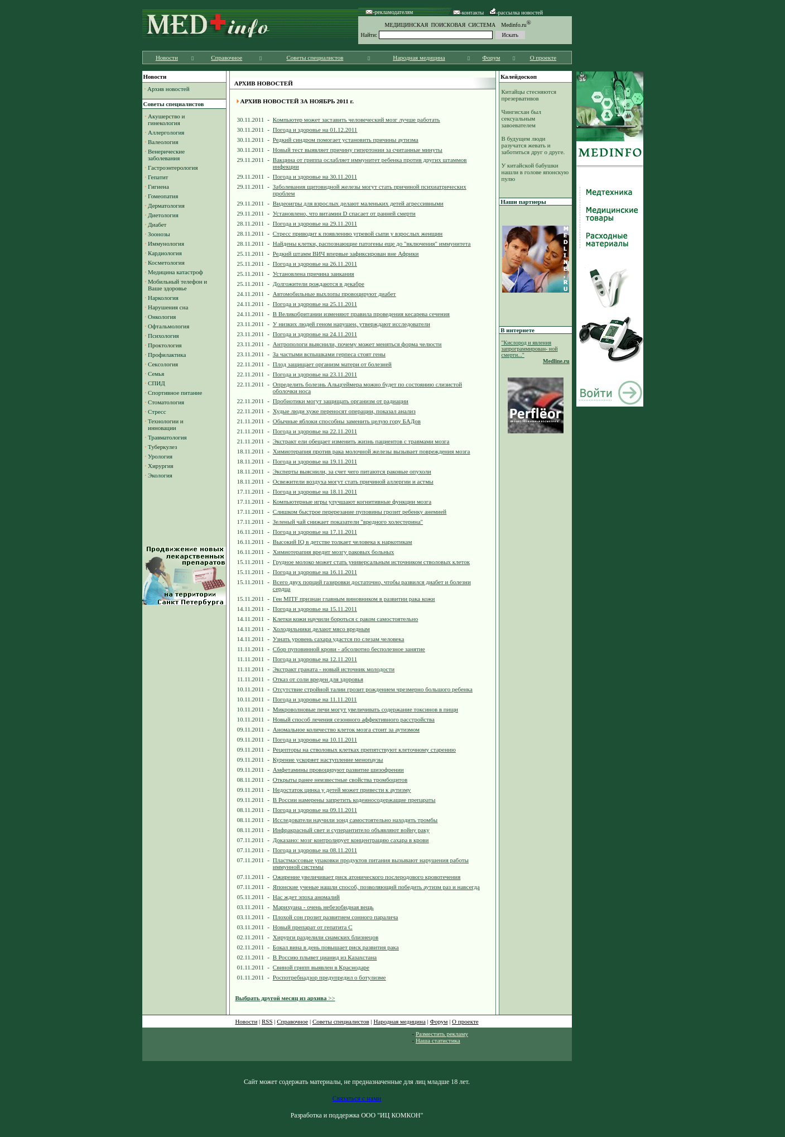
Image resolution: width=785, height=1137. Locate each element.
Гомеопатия (163, 196)
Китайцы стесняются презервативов (529, 95)
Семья (156, 373)
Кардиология (165, 253)
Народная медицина (419, 57)
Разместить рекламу (442, 1033)
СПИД (156, 383)
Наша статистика (438, 1040)
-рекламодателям (389, 12)
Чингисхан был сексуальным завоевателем (521, 118)
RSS (267, 1021)
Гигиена (158, 186)
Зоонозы (159, 234)
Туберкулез (162, 446)
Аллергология (166, 132)
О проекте (543, 57)
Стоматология (166, 402)
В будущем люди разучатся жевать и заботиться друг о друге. (533, 145)
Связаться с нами (357, 1098)
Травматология (167, 437)
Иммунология (166, 243)
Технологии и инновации (164, 424)
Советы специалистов (315, 57)
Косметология (166, 262)
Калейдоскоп (518, 76)
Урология (160, 456)
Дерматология (166, 205)
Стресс (157, 411)
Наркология (163, 297)
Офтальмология (168, 326)
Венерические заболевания (165, 154)
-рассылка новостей (516, 12)
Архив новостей (168, 88)
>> (285, 998)
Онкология (162, 316)
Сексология (163, 364)
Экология (160, 475)
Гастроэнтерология (173, 167)
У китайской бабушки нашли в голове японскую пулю (535, 172)
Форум (491, 57)
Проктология (165, 345)
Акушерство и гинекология (165, 119)
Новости (167, 57)
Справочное (226, 57)
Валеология (163, 141)
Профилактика (167, 354)
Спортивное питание (175, 392)
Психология (163, 335)
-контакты (468, 12)
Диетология (163, 215)
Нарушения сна (168, 307)
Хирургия (161, 465)
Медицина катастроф (175, 272)
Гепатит (158, 177)
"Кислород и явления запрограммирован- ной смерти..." (530, 349)
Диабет (157, 224)
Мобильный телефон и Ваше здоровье (176, 285)
